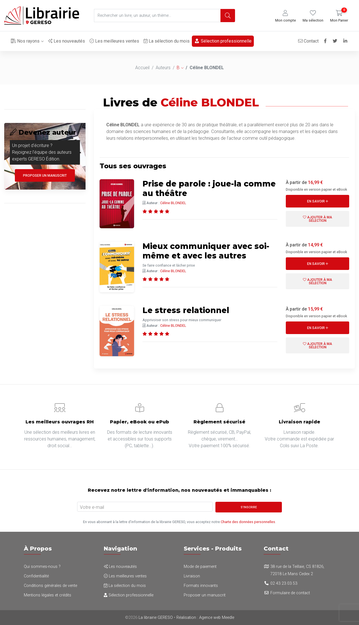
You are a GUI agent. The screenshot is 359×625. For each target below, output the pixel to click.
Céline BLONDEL (173, 203)
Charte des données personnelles (248, 522)
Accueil (142, 67)
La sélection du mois (167, 41)
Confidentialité (36, 576)
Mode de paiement (200, 566)
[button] (285, 16)
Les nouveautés (66, 41)
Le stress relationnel (185, 310)
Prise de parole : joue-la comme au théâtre (209, 188)
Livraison (192, 576)
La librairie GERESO (156, 617)
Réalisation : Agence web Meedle (205, 617)
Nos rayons (25, 41)
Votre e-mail (92, 507)
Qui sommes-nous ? (42, 566)
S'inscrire (249, 507)
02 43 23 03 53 (283, 583)
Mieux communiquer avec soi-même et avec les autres (205, 250)
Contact (308, 41)
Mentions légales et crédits (47, 595)
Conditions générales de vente (50, 585)
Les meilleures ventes (114, 41)
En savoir (317, 201)
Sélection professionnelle (223, 41)
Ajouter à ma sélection (317, 219)
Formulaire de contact (290, 593)
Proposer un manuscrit (45, 176)
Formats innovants (201, 585)
